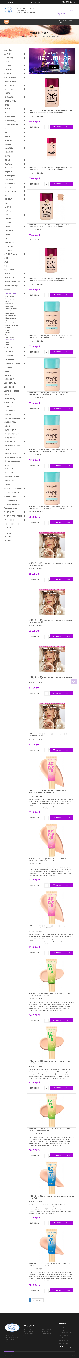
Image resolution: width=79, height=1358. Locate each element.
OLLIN (6, 203)
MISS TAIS (8, 187)
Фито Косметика (10, 520)
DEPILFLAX (8, 89)
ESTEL (6, 105)
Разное (7, 484)
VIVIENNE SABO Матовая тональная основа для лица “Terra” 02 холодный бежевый (49, 1062)
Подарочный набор (11, 323)
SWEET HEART (9, 270)
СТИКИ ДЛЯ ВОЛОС (12, 504)
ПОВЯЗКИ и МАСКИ (11, 477)
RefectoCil (8, 219)
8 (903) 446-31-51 (67, 2)
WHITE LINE (8, 348)
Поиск (71, 10)
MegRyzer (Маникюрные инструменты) (9, 175)
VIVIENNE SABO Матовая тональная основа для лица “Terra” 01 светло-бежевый (49, 994)
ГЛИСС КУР (8, 375)
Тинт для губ (9, 337)
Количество (34, 127)
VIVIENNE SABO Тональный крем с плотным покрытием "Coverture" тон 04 (50, 735)
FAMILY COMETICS (11, 124)
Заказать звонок (36, 2)
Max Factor (8, 164)
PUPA (6, 215)
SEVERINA (8, 250)
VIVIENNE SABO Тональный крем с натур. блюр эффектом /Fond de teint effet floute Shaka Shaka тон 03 (51, 225)
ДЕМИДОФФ (9, 387)
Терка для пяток (10, 508)
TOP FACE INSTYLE (11, 278)
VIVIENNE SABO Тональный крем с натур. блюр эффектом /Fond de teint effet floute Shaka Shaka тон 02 (51, 168)
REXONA (7, 223)
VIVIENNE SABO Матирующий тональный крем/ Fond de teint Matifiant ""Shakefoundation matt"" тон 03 (50, 450)
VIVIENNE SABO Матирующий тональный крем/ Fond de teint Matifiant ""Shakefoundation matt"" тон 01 (50, 336)
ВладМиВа (8, 367)
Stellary (7, 266)
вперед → (39, 1300)
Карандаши (9, 304)
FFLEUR (7, 136)
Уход (7, 344)
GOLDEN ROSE (9, 148)
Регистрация (61, 13)
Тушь (7, 342)
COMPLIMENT (9, 85)
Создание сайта (59, 1355)
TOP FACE (8, 274)
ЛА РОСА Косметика (12, 418)
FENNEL (7, 132)
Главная (23, 36)
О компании (44, 1331)
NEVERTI (7, 195)
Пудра (7, 330)
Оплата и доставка (46, 1329)
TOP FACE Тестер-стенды (11, 287)
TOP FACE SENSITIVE (12, 282)
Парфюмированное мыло (12, 463)
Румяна (7, 332)
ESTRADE (7, 109)
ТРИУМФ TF (9, 512)
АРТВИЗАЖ (8, 352)
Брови (7, 301)
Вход (60, 15)
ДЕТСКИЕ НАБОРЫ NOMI (11, 393)
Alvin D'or (8, 50)
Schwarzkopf (9, 242)
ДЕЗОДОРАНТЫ (10, 383)
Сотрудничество (46, 1333)
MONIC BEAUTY (10, 191)
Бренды (43, 1336)
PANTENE (7, 207)
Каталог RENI (27, 1329)
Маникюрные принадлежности (10, 314)
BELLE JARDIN (9, 58)
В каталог (54, 67)
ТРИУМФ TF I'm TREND (13, 516)
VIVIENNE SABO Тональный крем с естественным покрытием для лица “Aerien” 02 (48, 792)
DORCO (7, 93)
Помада (7, 328)
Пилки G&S (8, 473)
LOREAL (7, 160)
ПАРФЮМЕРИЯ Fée (11, 438)
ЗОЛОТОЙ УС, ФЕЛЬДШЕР (9, 401)
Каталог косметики (28, 1331)
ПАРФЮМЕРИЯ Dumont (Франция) (11, 432)
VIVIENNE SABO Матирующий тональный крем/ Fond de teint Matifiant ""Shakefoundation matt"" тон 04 (50, 507)
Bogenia (7, 66)
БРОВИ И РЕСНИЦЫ (12, 363)
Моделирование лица (10, 319)
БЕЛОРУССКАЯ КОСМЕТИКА (9, 357)
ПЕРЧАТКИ (8, 469)
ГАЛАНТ (7, 371)
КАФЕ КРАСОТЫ (10, 410)
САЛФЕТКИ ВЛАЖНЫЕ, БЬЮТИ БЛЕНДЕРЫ (13, 490)
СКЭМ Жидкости (10, 500)
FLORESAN (8, 140)
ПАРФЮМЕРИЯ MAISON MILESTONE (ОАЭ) (12, 445)
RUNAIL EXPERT (10, 234)
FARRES (7, 128)
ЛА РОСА (7, 414)
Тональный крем (10, 340)
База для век (9, 296)
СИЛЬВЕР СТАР (10, 496)
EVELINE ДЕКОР (10, 117)
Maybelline (8, 168)
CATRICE (7, 73)
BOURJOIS (8, 70)
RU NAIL (7, 226)
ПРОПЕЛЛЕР (9, 480)
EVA (5, 113)
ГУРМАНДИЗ (9, 379)
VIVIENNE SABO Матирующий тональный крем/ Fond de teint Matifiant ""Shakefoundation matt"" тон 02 (50, 393)
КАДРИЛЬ (8, 406)
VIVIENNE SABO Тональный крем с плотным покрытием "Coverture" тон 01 (50, 564)
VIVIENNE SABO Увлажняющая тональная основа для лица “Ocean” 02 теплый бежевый (51, 1264)
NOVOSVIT (8, 199)
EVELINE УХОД (10, 120)
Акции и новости (28, 1333)
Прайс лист (26, 1336)
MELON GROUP (9, 183)
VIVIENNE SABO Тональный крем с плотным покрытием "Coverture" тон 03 (50, 678)
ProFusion (8, 211)
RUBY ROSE (8, 230)
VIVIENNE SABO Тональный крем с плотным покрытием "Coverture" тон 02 (50, 621)
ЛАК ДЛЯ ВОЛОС (10, 422)
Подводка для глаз (11, 325)
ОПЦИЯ (7, 426)
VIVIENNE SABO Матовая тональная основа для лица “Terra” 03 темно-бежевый (49, 1129)
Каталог (30, 36)
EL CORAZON (9, 97)
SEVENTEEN (8, 246)
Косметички (9, 306)
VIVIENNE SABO (40, 36)
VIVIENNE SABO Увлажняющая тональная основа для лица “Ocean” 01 (51, 1197)
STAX (6, 262)
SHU (6, 258)
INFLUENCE (8, 152)
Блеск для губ (10, 299)
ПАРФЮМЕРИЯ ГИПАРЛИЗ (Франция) (12, 455)
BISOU (6, 62)
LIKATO (7, 156)
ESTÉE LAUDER (10, 101)
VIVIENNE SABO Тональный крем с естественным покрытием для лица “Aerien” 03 (48, 859)
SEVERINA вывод (10, 254)
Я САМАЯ (7, 528)
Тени (6, 335)
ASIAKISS (8, 54)
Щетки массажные (11, 524)
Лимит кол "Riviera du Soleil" (11, 310)
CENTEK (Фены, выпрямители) (10, 79)
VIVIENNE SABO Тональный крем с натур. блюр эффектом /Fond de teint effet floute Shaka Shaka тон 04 (51, 280)
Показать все (49, 1300)
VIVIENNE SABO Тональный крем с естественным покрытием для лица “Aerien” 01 (48, 927)
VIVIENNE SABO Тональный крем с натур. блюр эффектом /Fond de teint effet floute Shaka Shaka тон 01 (51, 112)
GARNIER (7, 144)
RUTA (6, 238)
